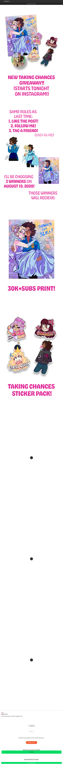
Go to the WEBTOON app (31, 762)
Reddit (40, 721)
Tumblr (36, 721)
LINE (23, 721)
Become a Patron (31, 742)
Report (31, 731)
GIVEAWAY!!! (7, 1)
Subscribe (32, 725)
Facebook (27, 721)
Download (31, 752)
